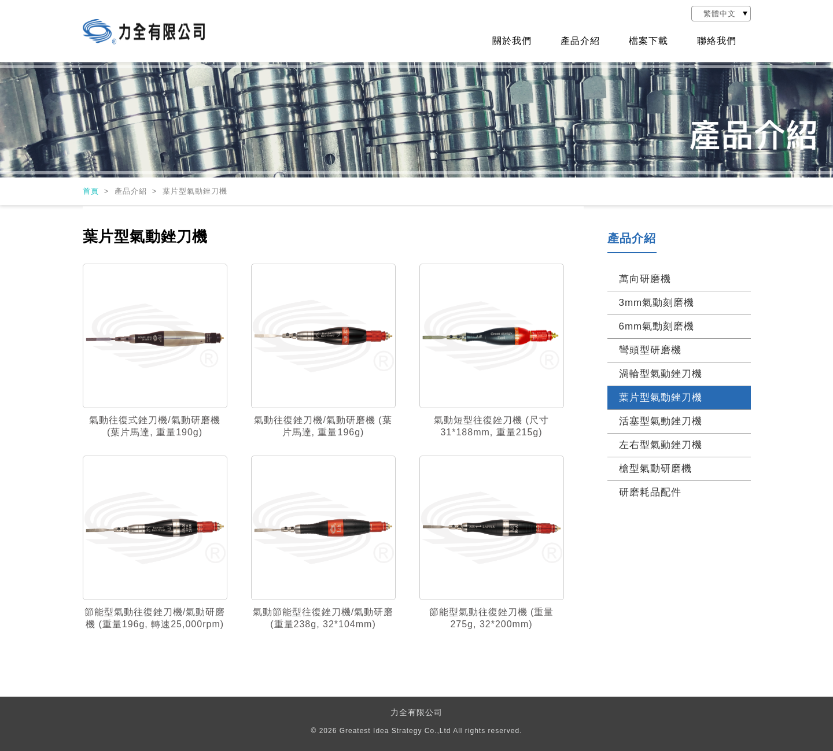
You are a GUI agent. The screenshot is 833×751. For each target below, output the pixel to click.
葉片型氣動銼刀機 (660, 397)
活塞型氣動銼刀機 (660, 421)
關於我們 (512, 41)
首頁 (92, 191)
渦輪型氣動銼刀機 (660, 373)
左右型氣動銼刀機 (660, 444)
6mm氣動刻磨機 (657, 326)
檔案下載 (648, 41)
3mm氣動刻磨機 (657, 302)
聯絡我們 (716, 41)
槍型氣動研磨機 (655, 468)
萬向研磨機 (645, 278)
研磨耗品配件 (650, 492)
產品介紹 (580, 41)
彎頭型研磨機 (650, 350)
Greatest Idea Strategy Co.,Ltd (395, 731)
